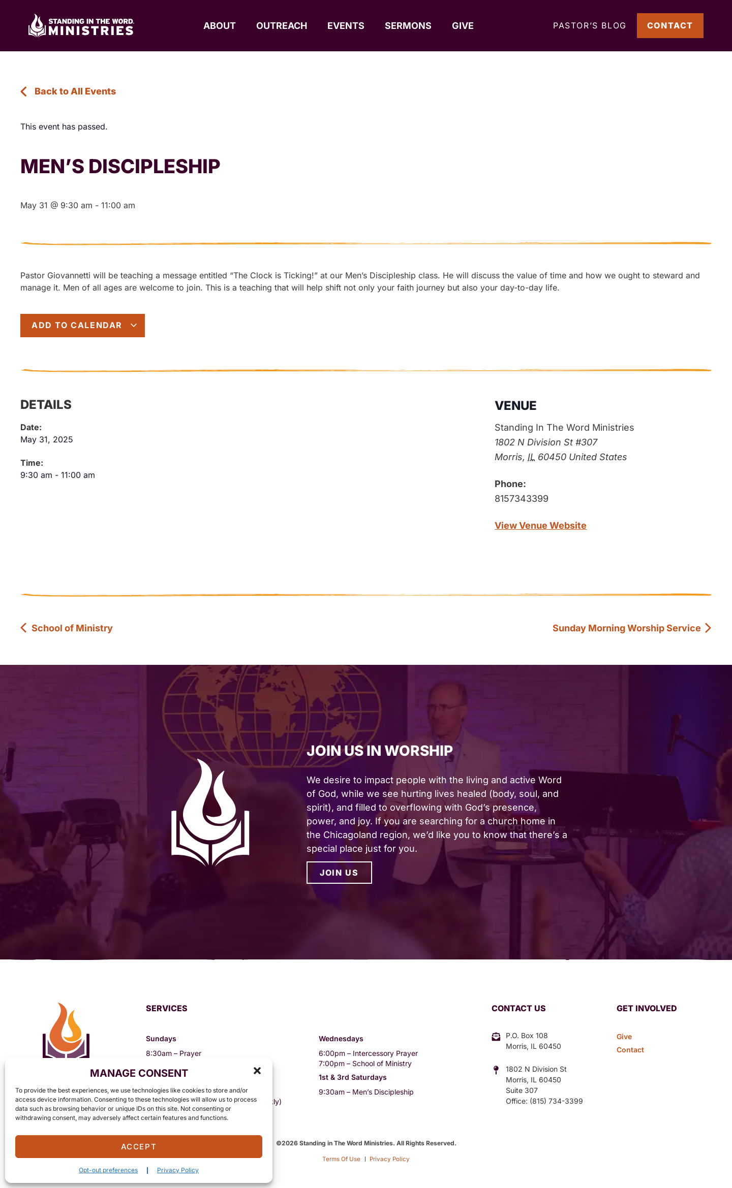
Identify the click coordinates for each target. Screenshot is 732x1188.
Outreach (281, 25)
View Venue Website (541, 525)
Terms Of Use (340, 1159)
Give (463, 25)
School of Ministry (66, 628)
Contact (670, 25)
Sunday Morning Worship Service (632, 628)
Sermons (408, 25)
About (219, 25)
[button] (257, 1071)
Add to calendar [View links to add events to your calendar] (85, 325)
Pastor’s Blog (590, 25)
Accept (139, 1146)
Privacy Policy (178, 1170)
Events (345, 25)
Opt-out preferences (108, 1170)
